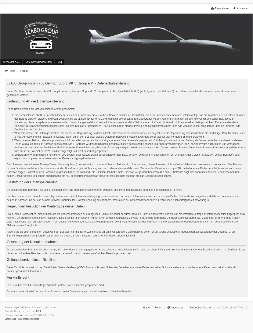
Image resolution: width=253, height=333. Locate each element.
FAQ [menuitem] (59, 62)
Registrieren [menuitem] (220, 8)
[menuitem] (11, 62)
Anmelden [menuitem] (240, 8)
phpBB (20, 307)
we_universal (16, 315)
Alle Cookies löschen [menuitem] (200, 307)
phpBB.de (37, 311)
